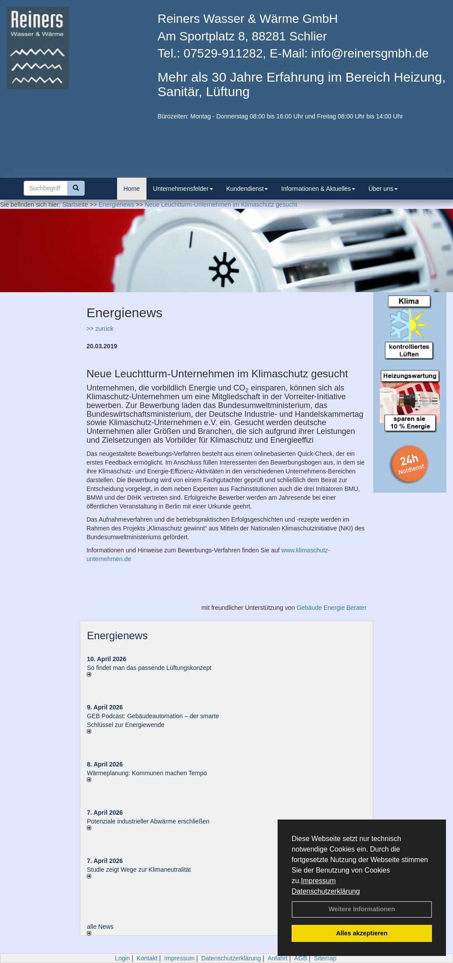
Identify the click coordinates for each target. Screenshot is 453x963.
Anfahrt (277, 958)
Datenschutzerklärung (326, 891)
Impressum (318, 880)
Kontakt (147, 958)
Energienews (117, 635)
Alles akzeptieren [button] (362, 933)
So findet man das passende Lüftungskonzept (149, 667)
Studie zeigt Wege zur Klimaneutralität (139, 869)
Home (132, 188)
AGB (300, 958)
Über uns (383, 188)
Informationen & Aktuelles (318, 188)
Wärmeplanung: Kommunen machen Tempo (147, 773)
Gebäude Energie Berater (331, 607)
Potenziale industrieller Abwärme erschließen (148, 821)
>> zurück (99, 328)
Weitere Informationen (361, 909)
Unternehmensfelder (183, 188)
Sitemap (325, 958)
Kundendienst (247, 188)
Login (122, 958)
